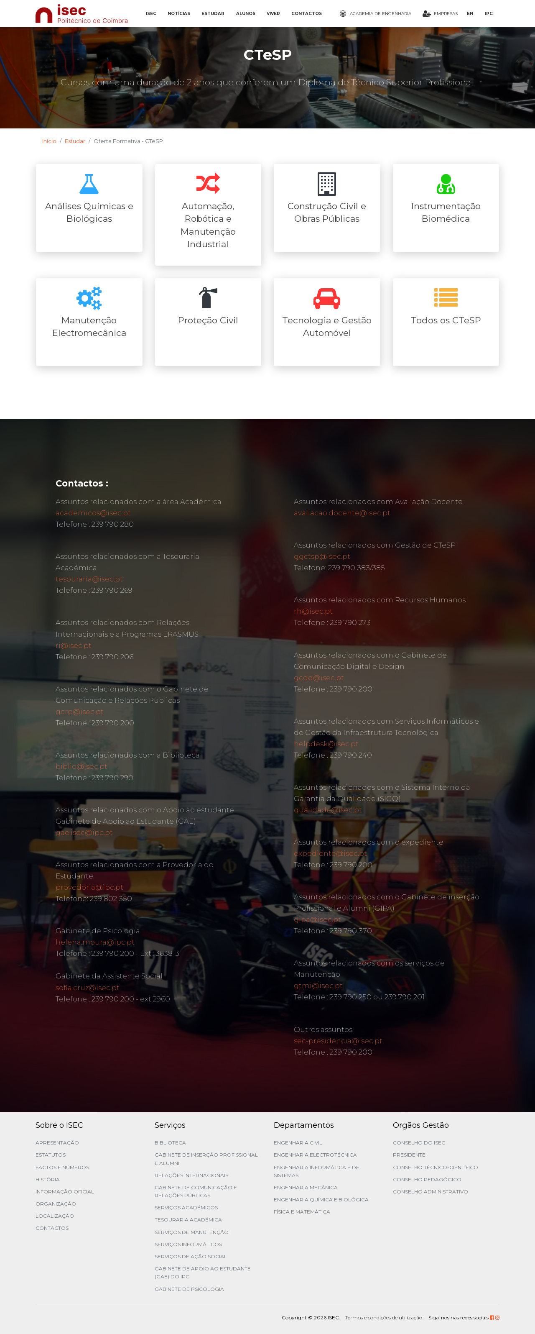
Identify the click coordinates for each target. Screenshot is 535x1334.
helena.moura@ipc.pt (95, 942)
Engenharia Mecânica (306, 1187)
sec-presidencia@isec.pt (338, 1041)
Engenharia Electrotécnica (315, 1155)
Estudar (75, 141)
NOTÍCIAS (179, 13)
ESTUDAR (212, 13)
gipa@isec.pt (317, 919)
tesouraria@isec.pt (89, 579)
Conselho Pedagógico (427, 1179)
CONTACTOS (306, 13)
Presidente (409, 1155)
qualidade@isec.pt (328, 810)
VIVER (273, 13)
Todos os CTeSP (446, 320)
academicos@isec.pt (93, 513)
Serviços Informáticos (188, 1244)
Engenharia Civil (298, 1142)
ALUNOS (245, 13)
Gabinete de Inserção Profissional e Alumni (206, 1159)
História (48, 1179)
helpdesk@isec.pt (326, 744)
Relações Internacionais (191, 1175)
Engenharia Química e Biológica (321, 1199)
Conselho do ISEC (419, 1142)
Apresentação (57, 1142)
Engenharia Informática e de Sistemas (316, 1171)
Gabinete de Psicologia (189, 1289)
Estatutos (51, 1155)
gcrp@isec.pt (80, 711)
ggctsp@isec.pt (322, 556)
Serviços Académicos (186, 1207)
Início (49, 141)
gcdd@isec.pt (319, 677)
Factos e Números (62, 1167)
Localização (55, 1216)
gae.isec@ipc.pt (84, 832)
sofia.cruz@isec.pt (88, 987)
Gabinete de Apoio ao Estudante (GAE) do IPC (203, 1272)
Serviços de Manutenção (192, 1232)
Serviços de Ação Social (191, 1256)
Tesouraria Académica (188, 1219)
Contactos (52, 1228)
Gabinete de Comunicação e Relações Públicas (196, 1191)
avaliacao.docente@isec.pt (342, 513)
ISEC (151, 13)
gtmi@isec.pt (318, 985)
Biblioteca (170, 1142)
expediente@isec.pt (330, 853)
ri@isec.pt (74, 645)
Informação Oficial (65, 1191)
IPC (489, 13)
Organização (56, 1204)
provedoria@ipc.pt (89, 887)
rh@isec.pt (313, 611)
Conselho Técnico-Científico (435, 1167)
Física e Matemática (302, 1212)
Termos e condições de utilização (383, 1317)
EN (470, 13)
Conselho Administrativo (430, 1191)
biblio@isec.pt (81, 766)
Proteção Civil (208, 320)
